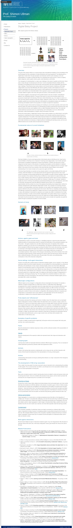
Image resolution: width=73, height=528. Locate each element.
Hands (20, 333)
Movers (6, 35)
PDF (57, 458)
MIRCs (5, 33)
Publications (7, 26)
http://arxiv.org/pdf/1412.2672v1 (53, 495)
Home (5, 24)
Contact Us (7, 45)
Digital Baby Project (8, 31)
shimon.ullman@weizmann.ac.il (13, 527)
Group (5, 40)
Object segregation (8, 38)
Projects (6, 29)
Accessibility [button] (4, 2)
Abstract (54, 458)
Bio (5, 43)
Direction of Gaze (23, 381)
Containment (22, 407)
